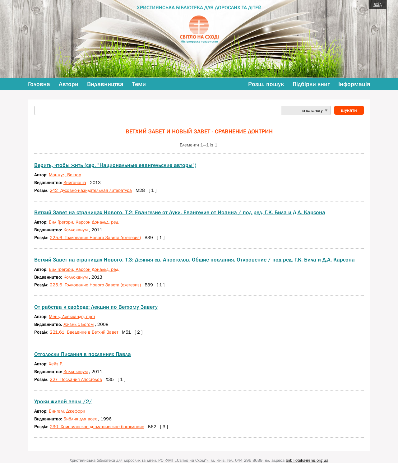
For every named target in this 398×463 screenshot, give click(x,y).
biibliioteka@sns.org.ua (307, 460)
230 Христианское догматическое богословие (97, 426)
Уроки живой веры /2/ (63, 401)
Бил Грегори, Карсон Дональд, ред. (84, 222)
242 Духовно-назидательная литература (91, 190)
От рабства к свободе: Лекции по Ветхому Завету (96, 307)
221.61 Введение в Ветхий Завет (84, 332)
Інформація (354, 84)
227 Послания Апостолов (76, 379)
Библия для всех (80, 418)
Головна (39, 84)
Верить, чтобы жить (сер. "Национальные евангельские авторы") (115, 165)
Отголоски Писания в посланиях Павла (82, 354)
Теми (139, 84)
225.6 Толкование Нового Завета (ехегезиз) (95, 237)
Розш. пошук (266, 84)
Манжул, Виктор (65, 174)
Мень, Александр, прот (72, 316)
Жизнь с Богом (78, 324)
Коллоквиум (75, 229)
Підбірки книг (311, 84)
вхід (377, 4)
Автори (68, 84)
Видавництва (105, 84)
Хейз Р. (56, 363)
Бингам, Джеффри (67, 411)
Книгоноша (74, 182)
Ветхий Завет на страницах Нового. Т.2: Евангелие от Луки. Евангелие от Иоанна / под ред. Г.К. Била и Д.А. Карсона (179, 212)
